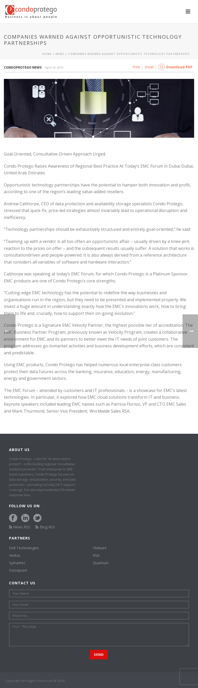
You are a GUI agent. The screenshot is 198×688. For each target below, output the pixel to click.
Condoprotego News (23, 67)
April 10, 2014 (54, 67)
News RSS (19, 527)
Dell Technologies (24, 548)
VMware (99, 548)
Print (136, 67)
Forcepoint (18, 570)
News (59, 54)
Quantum (101, 563)
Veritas (14, 555)
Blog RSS (45, 527)
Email (149, 67)
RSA (96, 555)
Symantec (17, 563)
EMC (116, 306)
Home (47, 54)
